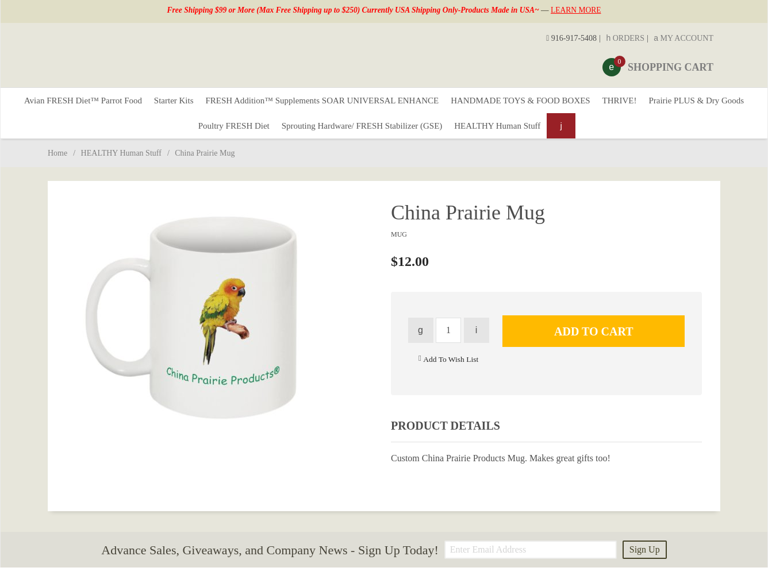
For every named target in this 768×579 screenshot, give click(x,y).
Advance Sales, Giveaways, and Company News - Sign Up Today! (269, 561)
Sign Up (644, 561)
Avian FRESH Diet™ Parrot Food (115, 103)
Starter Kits (214, 103)
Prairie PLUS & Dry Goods (176, 134)
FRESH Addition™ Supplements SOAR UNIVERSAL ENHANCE (375, 103)
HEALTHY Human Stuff (567, 134)
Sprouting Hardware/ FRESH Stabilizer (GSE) (420, 134)
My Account (683, 38)
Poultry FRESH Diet (280, 134)
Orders (625, 38)
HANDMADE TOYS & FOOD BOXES (589, 103)
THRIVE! (697, 103)
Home (57, 164)
